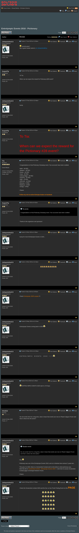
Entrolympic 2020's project (31, 296)
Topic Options (72, 37)
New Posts (71, 8)
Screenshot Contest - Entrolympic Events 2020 (41, 469)
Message (22, 36)
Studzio (5, 411)
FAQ (63, 11)
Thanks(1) (61, 71)
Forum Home (6, 8)
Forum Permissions (73, 526)
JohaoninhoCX (8, 42)
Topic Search (62, 37)
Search (68, 11)
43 (74, 32)
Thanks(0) (61, 41)
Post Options (52, 41)
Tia (4, 161)
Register (75, 11)
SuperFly (6, 71)
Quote (69, 41)
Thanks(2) (61, 160)
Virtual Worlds (15, 8)
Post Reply (6, 33)
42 (71, 32)
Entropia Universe (25, 8)
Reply (75, 41)
